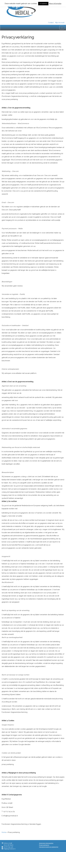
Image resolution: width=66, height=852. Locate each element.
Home (4, 832)
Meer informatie (55, 4)
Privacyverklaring (44, 845)
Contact (51, 22)
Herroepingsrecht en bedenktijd (48, 847)
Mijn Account (59, 22)
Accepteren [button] (43, 3)
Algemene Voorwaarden (46, 843)
